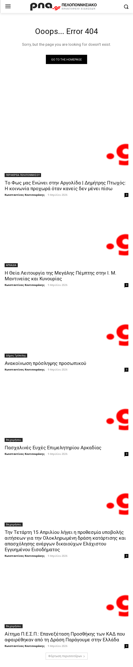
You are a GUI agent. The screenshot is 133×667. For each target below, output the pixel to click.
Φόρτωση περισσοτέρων (66, 656)
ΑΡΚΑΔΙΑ (11, 265)
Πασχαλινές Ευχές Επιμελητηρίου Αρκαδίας (53, 447)
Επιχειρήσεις (13, 439)
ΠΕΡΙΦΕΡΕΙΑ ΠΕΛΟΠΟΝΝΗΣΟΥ (23, 175)
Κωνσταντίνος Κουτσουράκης (25, 194)
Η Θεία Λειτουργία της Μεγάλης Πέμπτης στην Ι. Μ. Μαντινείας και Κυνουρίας (60, 275)
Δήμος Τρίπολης (16, 355)
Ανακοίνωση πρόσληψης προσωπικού (45, 363)
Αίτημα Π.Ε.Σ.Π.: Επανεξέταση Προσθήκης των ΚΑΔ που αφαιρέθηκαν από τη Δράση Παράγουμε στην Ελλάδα (65, 637)
